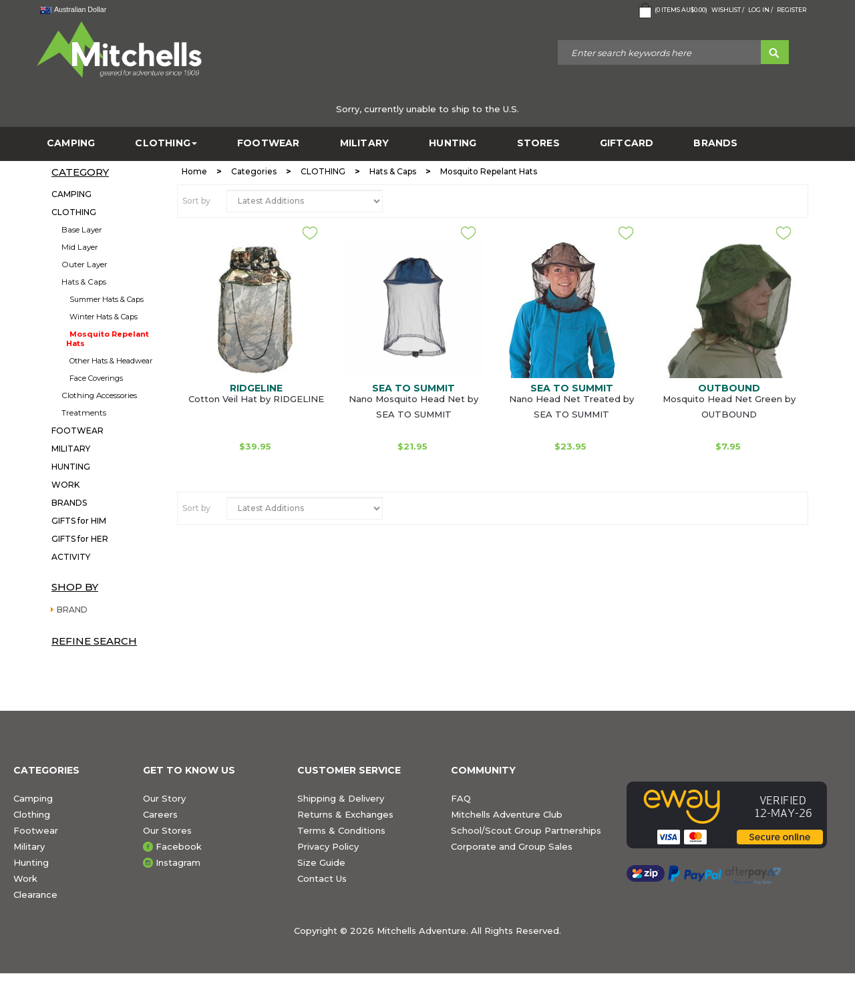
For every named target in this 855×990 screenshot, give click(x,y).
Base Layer (81, 229)
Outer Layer (84, 264)
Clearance (35, 894)
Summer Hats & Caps (106, 299)
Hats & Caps (83, 282)
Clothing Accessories (99, 395)
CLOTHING (166, 143)
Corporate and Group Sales (511, 846)
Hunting (31, 862)
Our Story (164, 798)
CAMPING (71, 143)
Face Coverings (96, 378)
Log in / (760, 9)
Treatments (83, 413)
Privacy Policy (328, 846)
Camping (33, 798)
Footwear (35, 830)
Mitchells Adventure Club (506, 814)
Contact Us (322, 878)
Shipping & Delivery (340, 798)
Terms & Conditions (341, 830)
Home (194, 171)
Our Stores (167, 830)
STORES (538, 143)
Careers (160, 814)
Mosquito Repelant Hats (107, 338)
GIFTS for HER (79, 539)
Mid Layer (79, 247)
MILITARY (364, 143)
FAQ (461, 798)
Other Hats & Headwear (110, 360)
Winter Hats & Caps (103, 316)
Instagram (178, 862)
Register (791, 9)
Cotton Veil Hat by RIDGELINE (256, 398)
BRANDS (715, 143)
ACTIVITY (70, 557)
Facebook (179, 846)
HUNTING (452, 143)
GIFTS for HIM (78, 521)
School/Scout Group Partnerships (526, 830)
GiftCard (627, 143)
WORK (65, 485)
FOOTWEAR (268, 143)
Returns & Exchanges (345, 814)
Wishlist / (727, 9)
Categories (254, 171)
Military (29, 846)
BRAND (72, 610)
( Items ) (671, 10)
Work (25, 878)
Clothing (31, 814)
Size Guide (321, 862)
